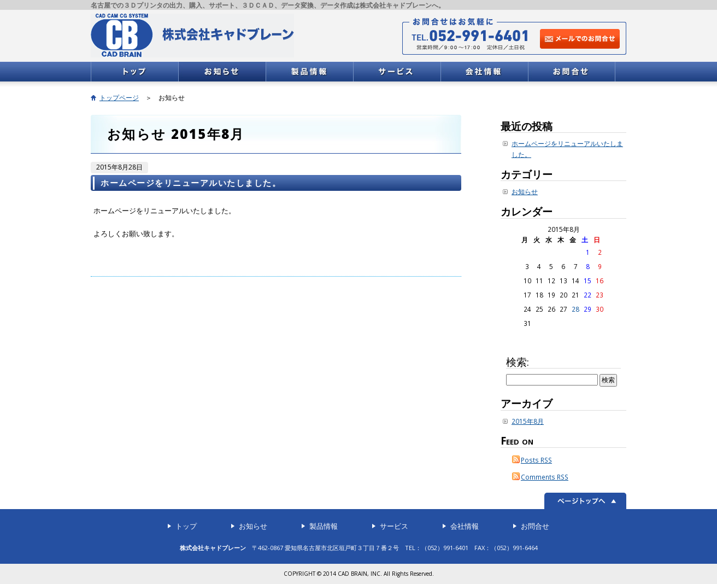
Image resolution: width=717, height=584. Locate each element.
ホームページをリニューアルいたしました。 (191, 182)
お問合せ (571, 71)
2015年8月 (528, 421)
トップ (134, 71)
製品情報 (309, 71)
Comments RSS (544, 476)
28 (575, 309)
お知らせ (222, 71)
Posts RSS (536, 459)
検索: (517, 362)
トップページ (119, 97)
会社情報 (484, 71)
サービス (396, 71)
